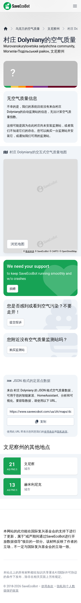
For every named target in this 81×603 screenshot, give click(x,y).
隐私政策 (62, 431)
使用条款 (49, 431)
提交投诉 (15, 322)
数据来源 (29, 251)
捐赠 (12, 289)
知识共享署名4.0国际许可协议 (57, 572)
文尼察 (49, 464)
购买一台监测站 (56, 130)
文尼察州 (54, 28)
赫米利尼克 (49, 484)
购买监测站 (17, 350)
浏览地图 (17, 244)
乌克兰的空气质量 (28, 28)
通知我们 (25, 136)
